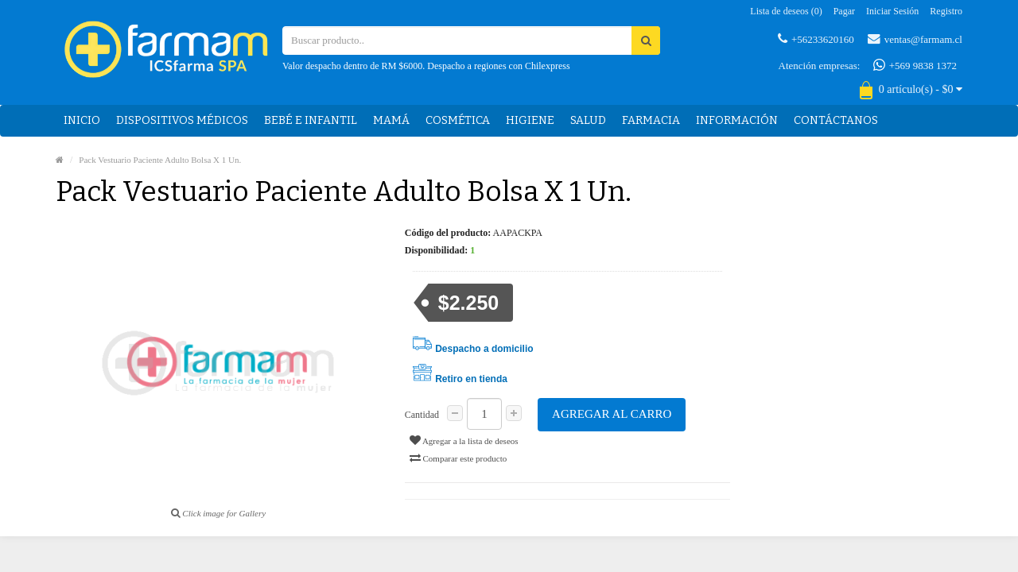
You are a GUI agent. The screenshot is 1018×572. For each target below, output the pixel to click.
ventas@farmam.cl (915, 39)
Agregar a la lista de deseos (464, 440)
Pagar (844, 11)
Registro (946, 11)
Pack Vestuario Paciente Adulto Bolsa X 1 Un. (160, 159)
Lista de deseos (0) (786, 11)
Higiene (530, 120)
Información (737, 120)
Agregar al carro (611, 414)
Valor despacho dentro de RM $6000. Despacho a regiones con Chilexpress (426, 66)
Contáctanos (836, 120)
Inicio (82, 120)
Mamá (391, 120)
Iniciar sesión (892, 11)
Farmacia (651, 120)
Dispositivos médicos (182, 120)
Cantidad (422, 414)
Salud (588, 120)
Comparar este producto (458, 457)
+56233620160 (816, 39)
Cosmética (457, 120)
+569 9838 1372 (915, 65)
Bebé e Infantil (310, 120)
